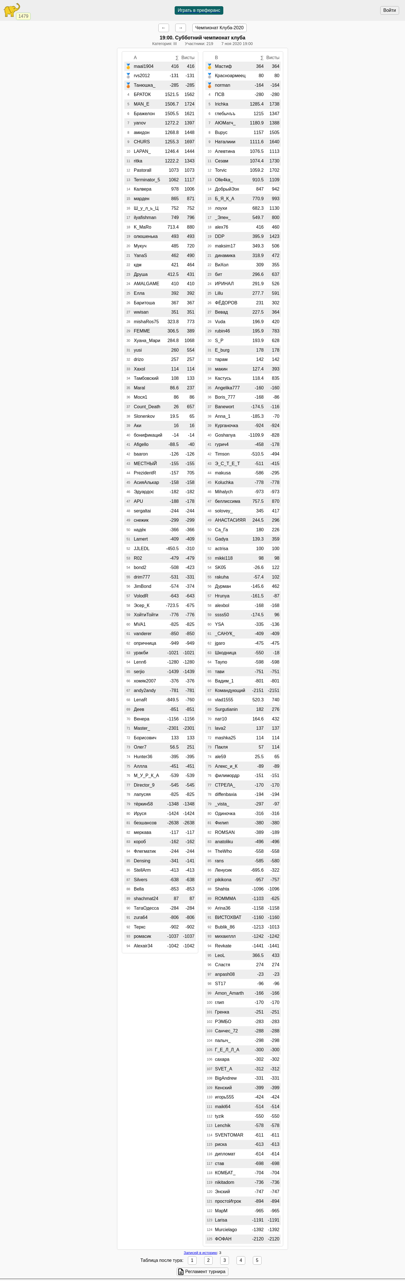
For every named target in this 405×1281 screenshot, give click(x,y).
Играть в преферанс (199, 10)
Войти (389, 10)
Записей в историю (200, 1253)
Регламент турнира (205, 1271)
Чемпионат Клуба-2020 (219, 27)
